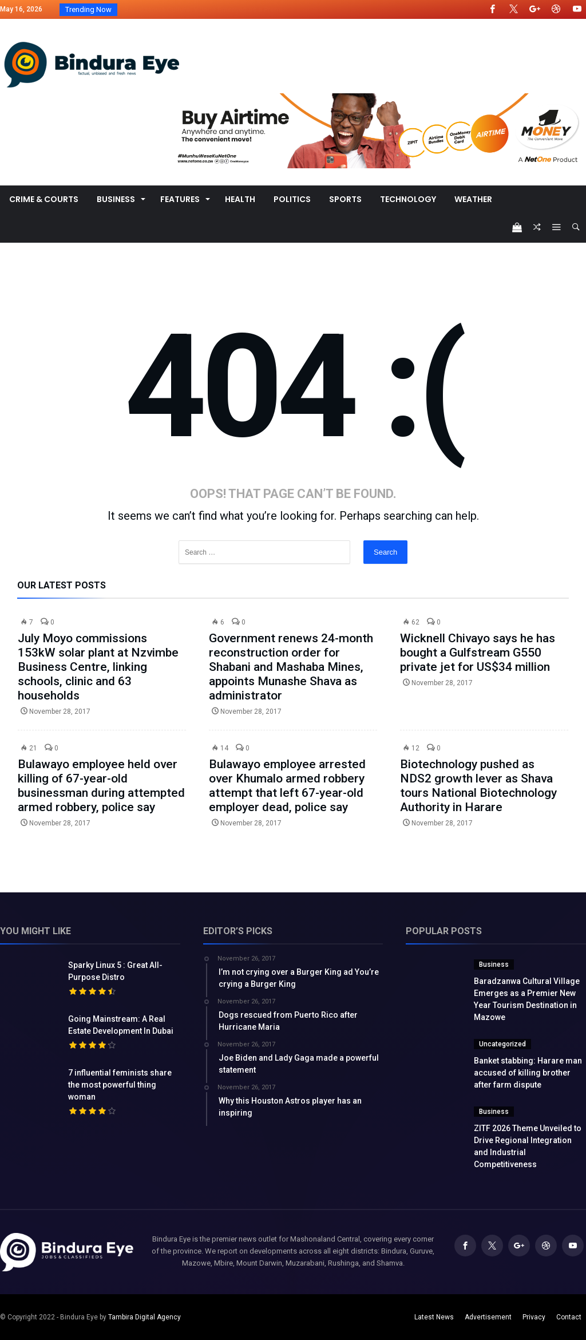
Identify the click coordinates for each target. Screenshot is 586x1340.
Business (494, 964)
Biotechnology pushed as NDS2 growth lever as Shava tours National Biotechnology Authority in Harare (478, 785)
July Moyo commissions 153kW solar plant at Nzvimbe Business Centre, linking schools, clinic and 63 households (98, 666)
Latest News (434, 1317)
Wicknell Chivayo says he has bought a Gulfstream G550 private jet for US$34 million (477, 652)
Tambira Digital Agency (144, 1317)
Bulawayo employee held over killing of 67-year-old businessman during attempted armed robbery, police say (101, 785)
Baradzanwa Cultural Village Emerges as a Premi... (203, 9)
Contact (568, 1317)
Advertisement (488, 1317)
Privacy (533, 1317)
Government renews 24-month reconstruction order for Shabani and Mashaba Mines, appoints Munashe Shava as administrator (291, 666)
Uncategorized (502, 1044)
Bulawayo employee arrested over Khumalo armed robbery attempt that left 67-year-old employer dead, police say (287, 785)
